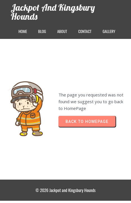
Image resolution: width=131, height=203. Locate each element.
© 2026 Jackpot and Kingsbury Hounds (65, 190)
